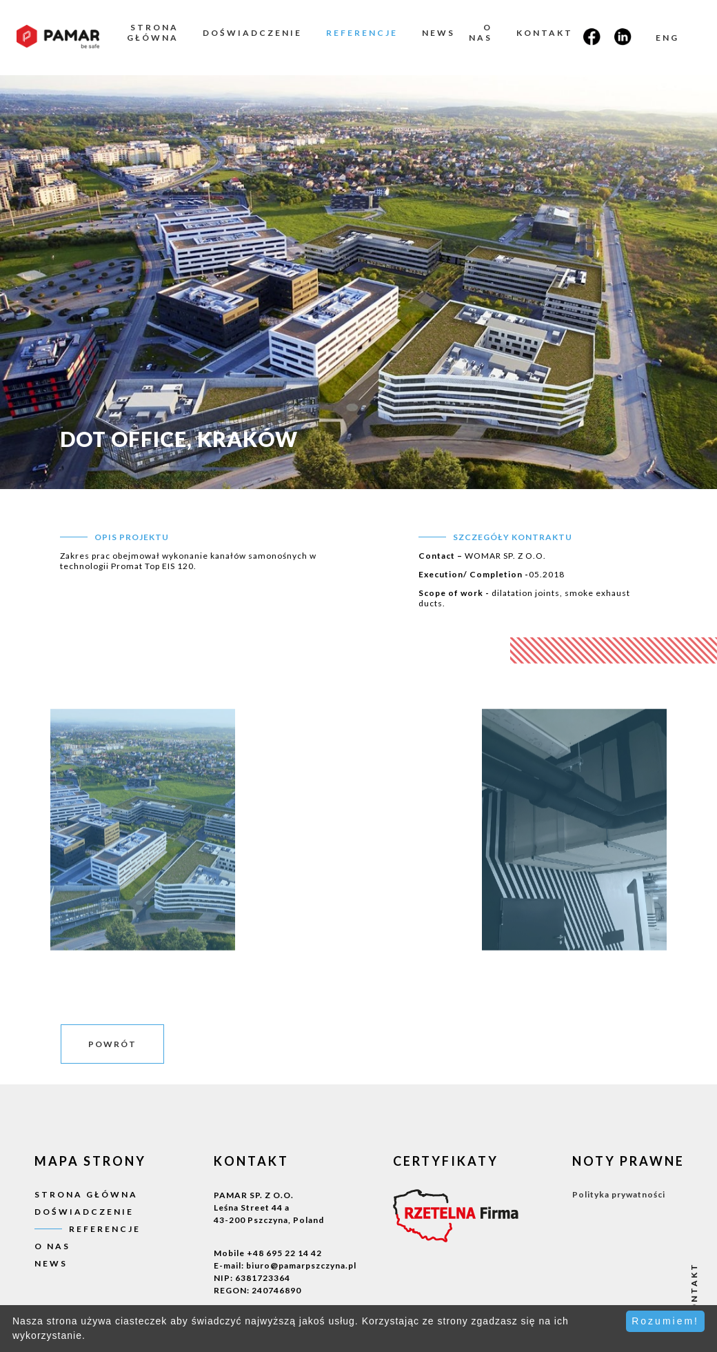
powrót (112, 1044)
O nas (480, 32)
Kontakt (544, 33)
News (438, 33)
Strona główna (153, 32)
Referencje (362, 33)
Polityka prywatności (618, 1194)
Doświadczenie (252, 33)
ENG (667, 37)
